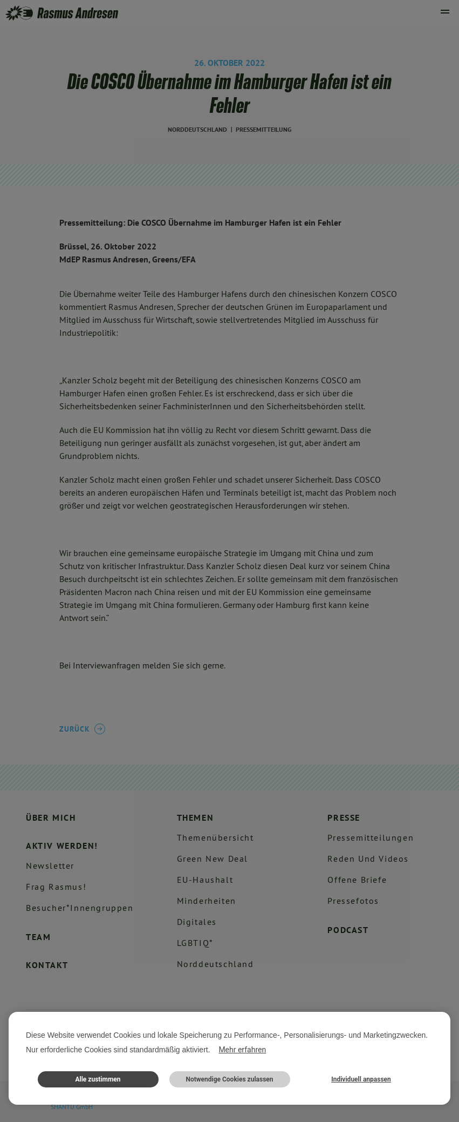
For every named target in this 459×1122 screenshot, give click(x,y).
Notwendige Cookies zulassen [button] (229, 1079)
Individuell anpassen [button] (361, 1079)
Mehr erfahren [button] (242, 1049)
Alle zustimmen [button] (97, 1079)
